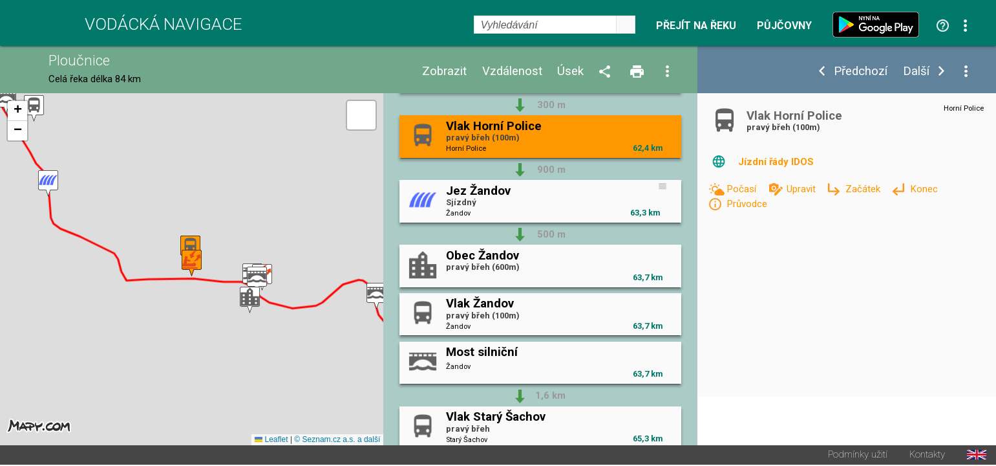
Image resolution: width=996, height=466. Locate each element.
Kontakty (927, 456)
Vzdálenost (512, 71)
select (626, 24)
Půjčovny (784, 26)
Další (916, 71)
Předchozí (860, 71)
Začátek (864, 189)
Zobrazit (444, 71)
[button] (376, 296)
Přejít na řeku (696, 26)
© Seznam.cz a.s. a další (337, 440)
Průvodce (746, 204)
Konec (924, 189)
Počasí (742, 189)
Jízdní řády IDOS (776, 162)
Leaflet (271, 440)
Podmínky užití (857, 456)
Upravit (802, 189)
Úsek (570, 71)
